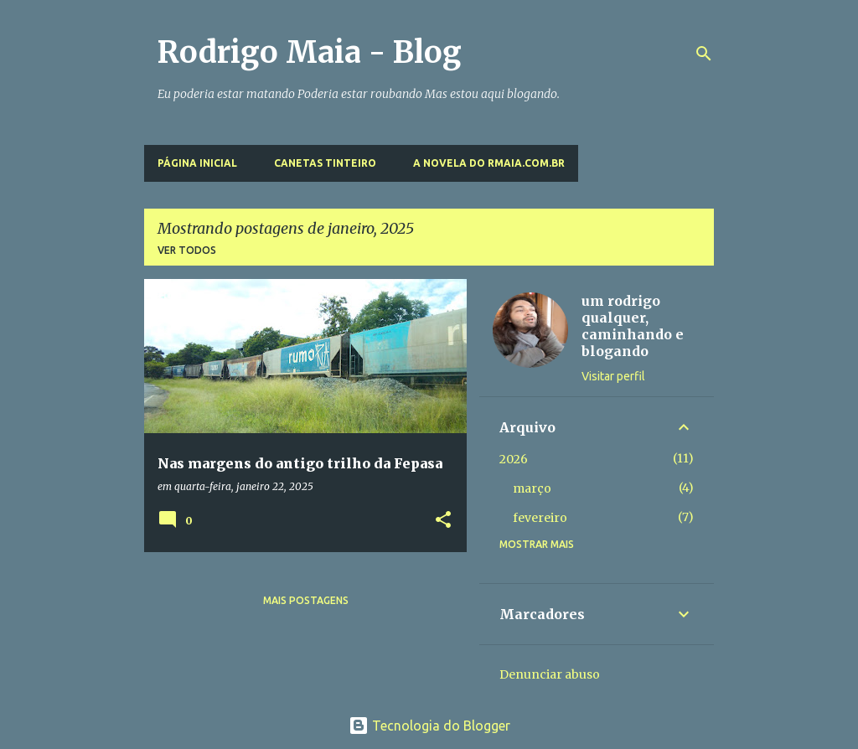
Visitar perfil (613, 376)
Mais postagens (306, 600)
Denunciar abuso (549, 674)
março (532, 488)
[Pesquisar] (704, 54)
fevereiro (540, 517)
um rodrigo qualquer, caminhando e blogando (632, 325)
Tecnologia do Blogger (429, 725)
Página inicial (197, 163)
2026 (513, 459)
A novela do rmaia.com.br (489, 163)
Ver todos (187, 250)
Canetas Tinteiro (325, 163)
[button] (443, 520)
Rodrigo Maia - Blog (310, 52)
